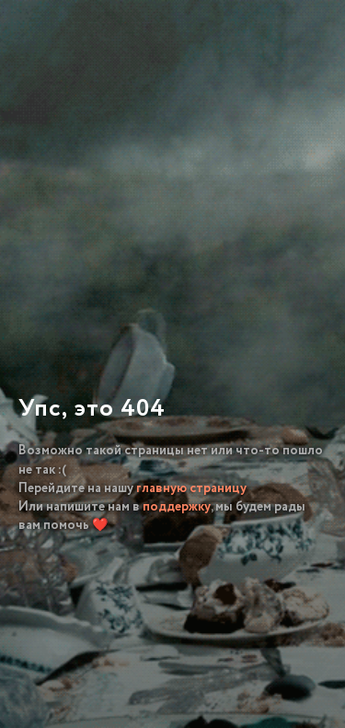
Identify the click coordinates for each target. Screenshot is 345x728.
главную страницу (191, 488)
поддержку (177, 507)
